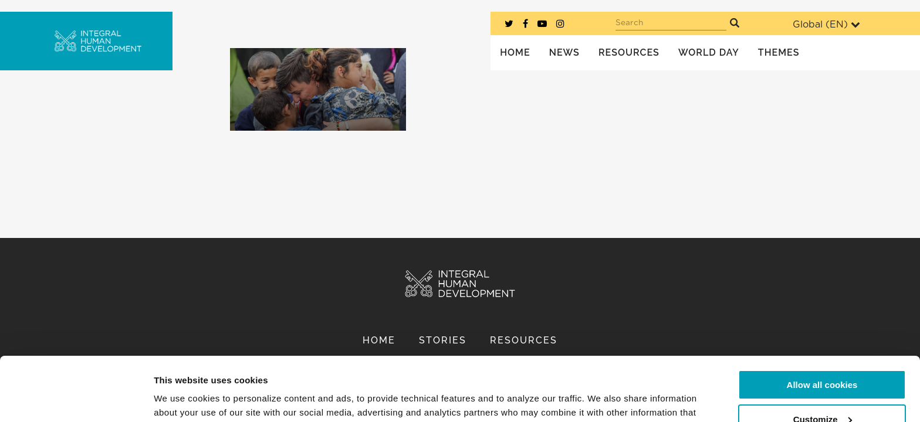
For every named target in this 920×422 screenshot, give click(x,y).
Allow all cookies (822, 325)
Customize (822, 359)
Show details (181, 399)
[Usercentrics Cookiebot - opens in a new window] (76, 399)
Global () (826, 24)
